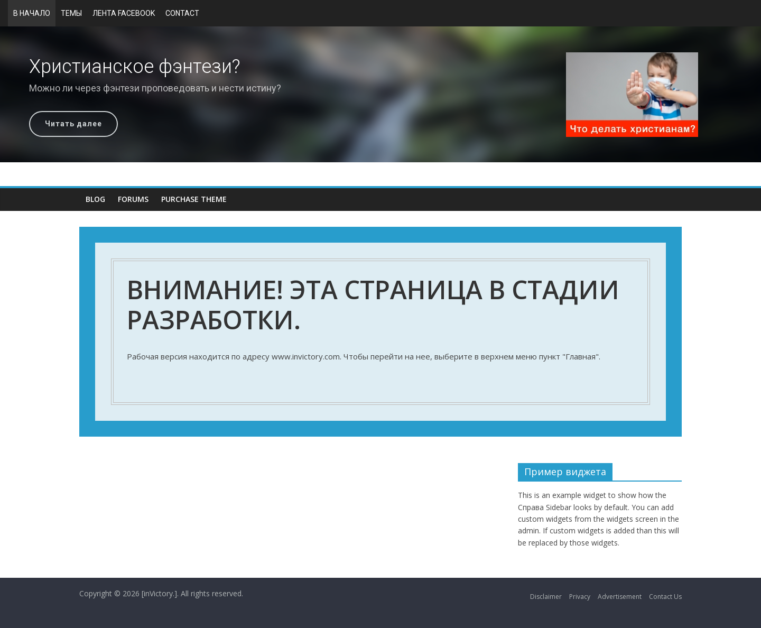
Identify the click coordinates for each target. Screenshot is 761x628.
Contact (182, 13)
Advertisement (620, 596)
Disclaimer (546, 596)
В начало (31, 13)
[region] (380, 94)
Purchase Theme (194, 199)
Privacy (579, 596)
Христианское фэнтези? (134, 67)
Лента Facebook (123, 13)
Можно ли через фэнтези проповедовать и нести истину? (155, 88)
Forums (133, 199)
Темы (71, 13)
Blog (95, 199)
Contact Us (665, 596)
